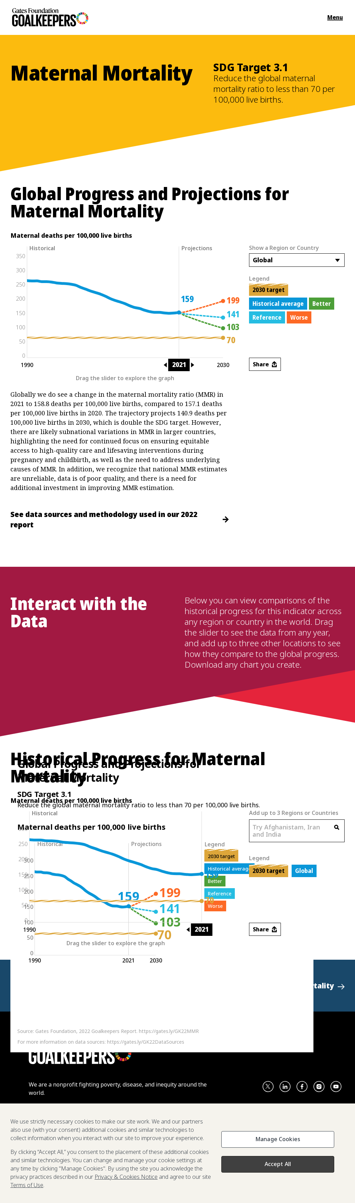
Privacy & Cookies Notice (126, 1177)
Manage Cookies (277, 1139)
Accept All (278, 1164)
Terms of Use (26, 1185)
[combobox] (297, 260)
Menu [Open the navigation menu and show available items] (335, 17)
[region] (177, 1153)
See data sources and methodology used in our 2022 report (119, 519)
